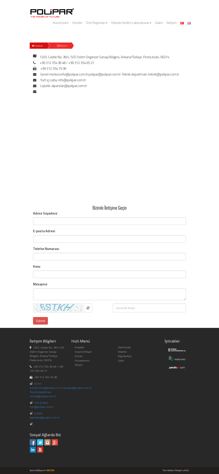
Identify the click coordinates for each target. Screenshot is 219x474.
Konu (36, 266)
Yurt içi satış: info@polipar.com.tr (41, 404)
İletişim (171, 22)
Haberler (122, 352)
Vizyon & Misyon (83, 352)
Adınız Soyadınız (45, 213)
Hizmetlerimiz (82, 360)
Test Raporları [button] (97, 22)
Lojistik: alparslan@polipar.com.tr (44, 415)
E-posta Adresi (44, 231)
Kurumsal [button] (61, 22)
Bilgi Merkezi (125, 356)
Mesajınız (40, 284)
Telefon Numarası (46, 248)
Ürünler (77, 22)
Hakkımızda (124, 347)
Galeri (159, 22)
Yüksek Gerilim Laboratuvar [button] (131, 22)
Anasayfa (37, 45)
